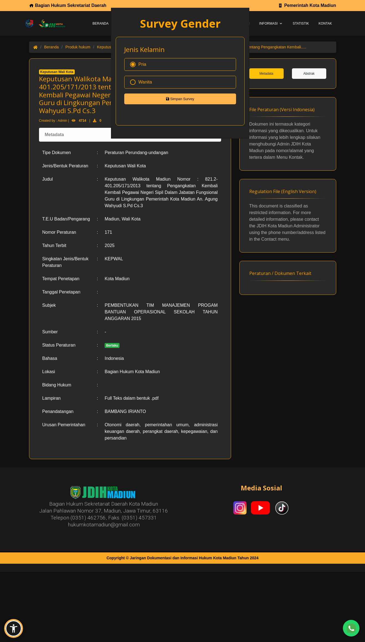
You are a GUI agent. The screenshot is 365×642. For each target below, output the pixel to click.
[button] (14, 628)
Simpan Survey (180, 99)
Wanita (141, 82)
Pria (138, 64)
